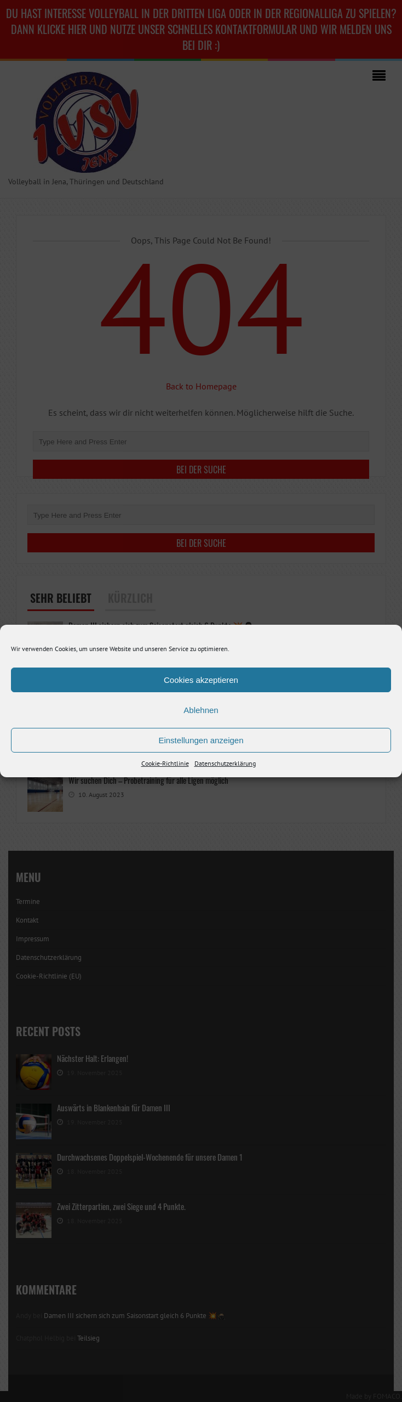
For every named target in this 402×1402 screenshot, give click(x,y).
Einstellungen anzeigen (200, 740)
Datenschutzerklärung (225, 763)
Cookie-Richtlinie (165, 763)
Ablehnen (200, 710)
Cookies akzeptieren (201, 680)
